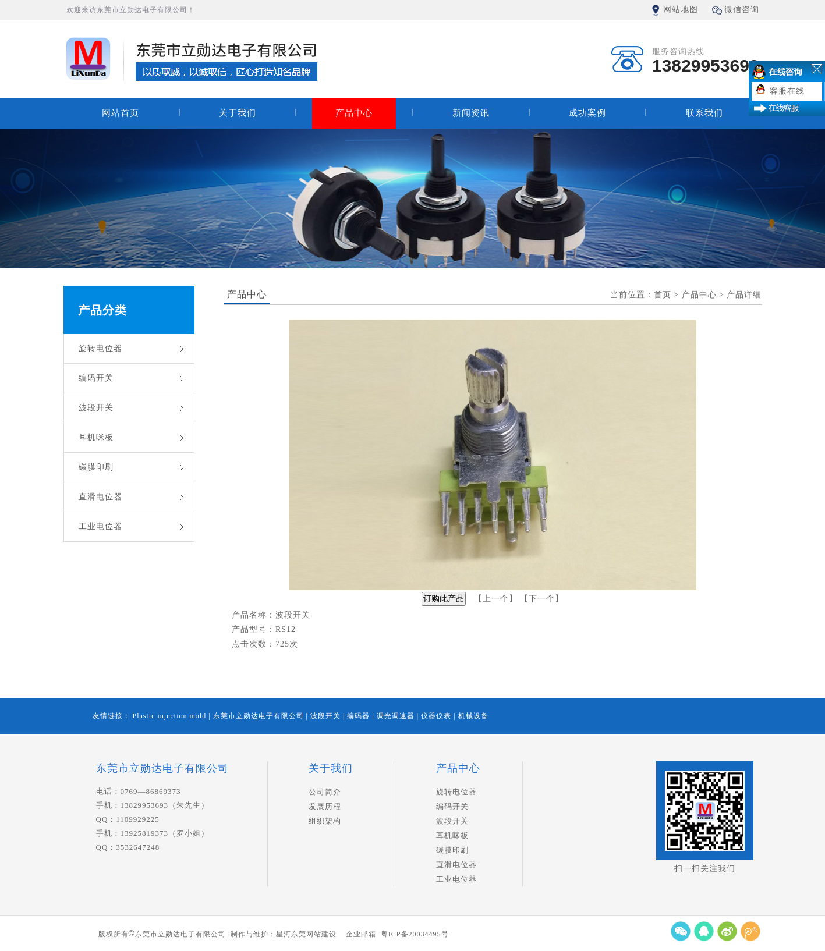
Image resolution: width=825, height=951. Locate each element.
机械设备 (473, 716)
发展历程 (325, 806)
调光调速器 (397, 716)
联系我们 (704, 113)
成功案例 (587, 113)
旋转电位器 (100, 348)
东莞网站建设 (314, 934)
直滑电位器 (100, 496)
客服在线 (787, 91)
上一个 (496, 598)
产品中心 (354, 113)
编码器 (359, 716)
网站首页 (120, 113)
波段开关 (96, 407)
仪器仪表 (437, 716)
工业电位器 (100, 526)
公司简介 (325, 791)
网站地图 (680, 9)
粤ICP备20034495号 (415, 934)
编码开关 (96, 378)
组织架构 (325, 821)
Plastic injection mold (171, 716)
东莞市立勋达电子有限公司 (259, 716)
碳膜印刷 (96, 467)
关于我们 (237, 113)
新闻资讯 (471, 113)
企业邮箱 (361, 934)
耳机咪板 (96, 437)
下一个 (542, 598)
